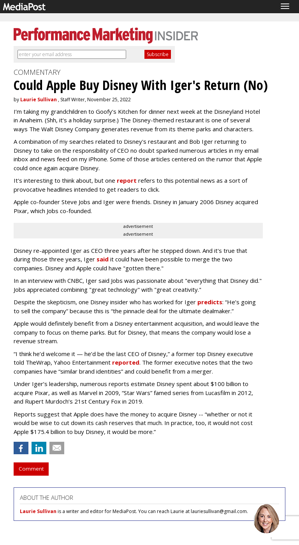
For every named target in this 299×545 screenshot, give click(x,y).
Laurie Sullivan (38, 99)
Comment (31, 468)
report (127, 180)
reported (125, 362)
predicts (209, 302)
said (103, 259)
